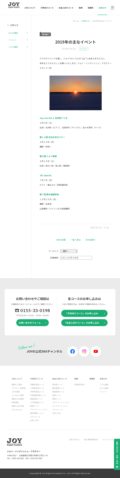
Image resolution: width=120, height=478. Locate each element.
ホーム (76, 21)
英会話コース (57, 384)
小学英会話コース (37, 388)
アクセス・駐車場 (18, 388)
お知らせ (102, 7)
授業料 (90, 7)
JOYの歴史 (16, 391)
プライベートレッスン (39, 409)
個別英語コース (58, 388)
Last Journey (17, 409)
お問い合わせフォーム (30, 322)
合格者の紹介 (79, 384)
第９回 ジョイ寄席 (48, 156)
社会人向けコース (66, 7)
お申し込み (34, 420)
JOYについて (29, 7)
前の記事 (61, 239)
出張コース (56, 395)
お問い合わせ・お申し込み (117, 452)
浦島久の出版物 (18, 399)
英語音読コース (36, 399)
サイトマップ (108, 439)
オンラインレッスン (60, 406)
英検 (81, 7)
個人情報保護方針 (91, 439)
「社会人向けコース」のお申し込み (81, 322)
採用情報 (15, 402)
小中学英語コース (37, 402)
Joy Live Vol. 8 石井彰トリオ (54, 117)
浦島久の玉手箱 (18, 406)
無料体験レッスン (37, 413)
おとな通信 (13, 33)
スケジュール (35, 416)
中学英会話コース (37, 391)
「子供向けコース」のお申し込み (81, 313)
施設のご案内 (17, 384)
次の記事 (90, 239)
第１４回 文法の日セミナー (52, 137)
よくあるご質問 (18, 395)
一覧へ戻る (75, 239)
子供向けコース (47, 7)
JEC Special (45, 175)
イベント (83, 48)
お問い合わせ (74, 439)
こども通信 (13, 46)
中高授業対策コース (38, 395)
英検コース (34, 406)
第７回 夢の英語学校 (49, 194)
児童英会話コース (37, 384)
